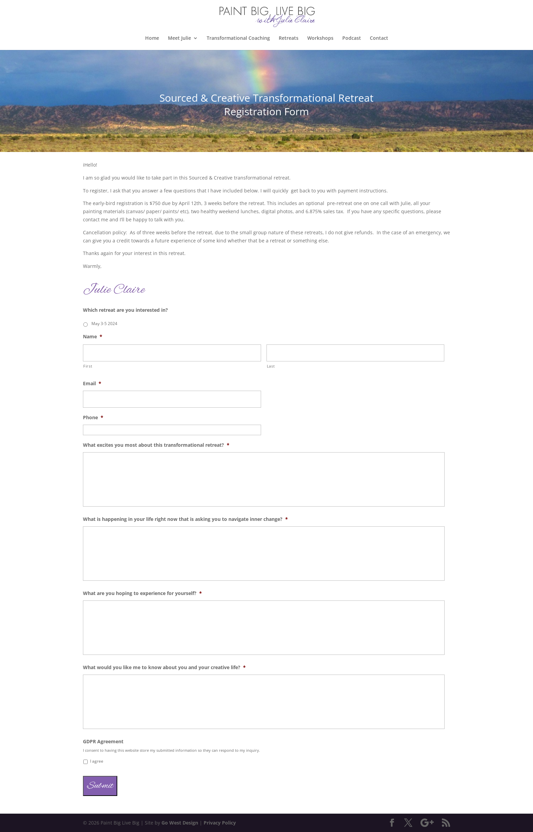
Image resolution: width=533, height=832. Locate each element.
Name (92, 337)
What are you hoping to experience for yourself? (142, 593)
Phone (93, 417)
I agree (96, 761)
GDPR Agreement (103, 741)
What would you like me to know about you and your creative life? (164, 667)
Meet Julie (179, 38)
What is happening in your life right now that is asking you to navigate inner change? (185, 519)
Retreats (288, 38)
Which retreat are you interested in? (125, 310)
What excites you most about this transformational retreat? (156, 445)
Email (92, 383)
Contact (379, 38)
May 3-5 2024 (104, 323)
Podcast (351, 38)
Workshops (320, 38)
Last (271, 366)
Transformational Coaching (238, 38)
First (87, 366)
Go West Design (179, 822)
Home (152, 38)
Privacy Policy (220, 822)
